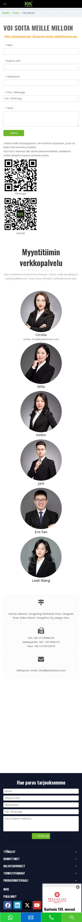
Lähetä (14, 133)
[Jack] (41, 460)
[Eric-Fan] (41, 508)
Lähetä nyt (43, 836)
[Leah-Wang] (41, 557)
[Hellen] (41, 411)
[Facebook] (7, 905)
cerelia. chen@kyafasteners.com (41, 339)
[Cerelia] (41, 311)
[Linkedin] (17, 905)
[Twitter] (27, 905)
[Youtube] (37, 905)
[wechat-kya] (20, 214)
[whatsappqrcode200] (20, 175)
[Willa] (41, 363)
